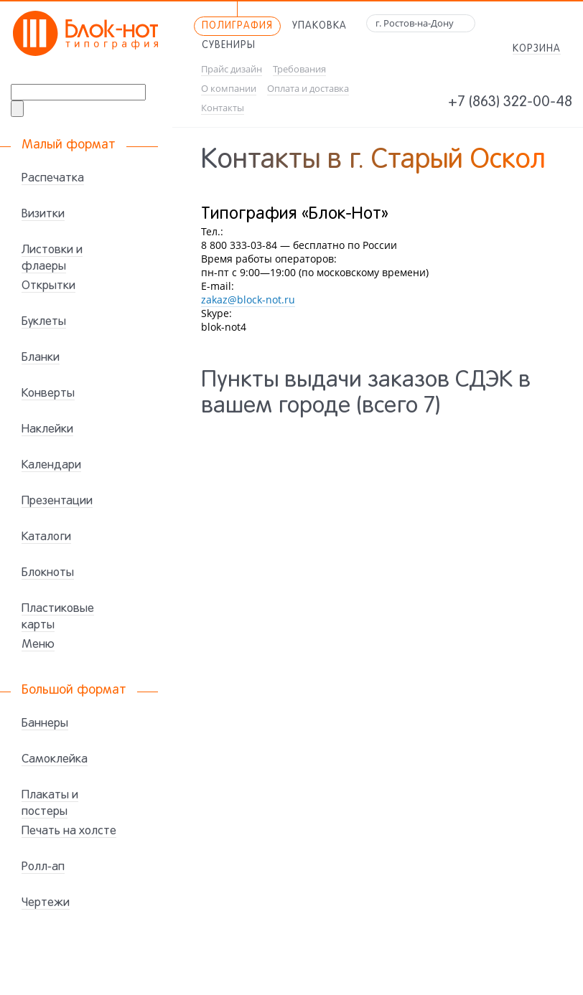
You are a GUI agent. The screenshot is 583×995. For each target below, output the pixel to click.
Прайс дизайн (231, 69)
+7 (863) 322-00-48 (510, 102)
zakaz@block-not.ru (248, 299)
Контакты (222, 108)
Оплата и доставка (308, 88)
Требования (299, 69)
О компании (228, 88)
